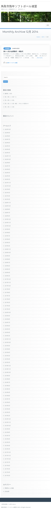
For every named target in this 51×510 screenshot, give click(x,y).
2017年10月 (8, 286)
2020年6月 (7, 216)
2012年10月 (8, 425)
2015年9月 (7, 345)
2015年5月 (7, 355)
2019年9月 (7, 229)
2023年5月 (7, 146)
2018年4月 (7, 272)
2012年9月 (7, 429)
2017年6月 (7, 299)
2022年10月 (8, 159)
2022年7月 (7, 166)
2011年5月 (7, 469)
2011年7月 (7, 462)
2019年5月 (7, 242)
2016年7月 (7, 322)
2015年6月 (7, 352)
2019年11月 (8, 222)
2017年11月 (8, 282)
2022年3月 (7, 179)
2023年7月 (7, 139)
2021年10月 (8, 186)
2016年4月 (7, 332)
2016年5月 (7, 329)
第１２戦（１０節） (10, 100)
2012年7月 (7, 435)
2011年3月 (7, 475)
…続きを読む (39, 57)
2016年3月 (7, 335)
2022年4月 (7, 176)
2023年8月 (7, 136)
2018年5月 (7, 269)
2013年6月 (7, 402)
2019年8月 (7, 232)
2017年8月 (7, 292)
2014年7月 (7, 382)
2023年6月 (7, 142)
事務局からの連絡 (9, 488)
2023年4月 (7, 149)
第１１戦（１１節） (10, 107)
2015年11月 (8, 339)
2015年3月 (7, 362)
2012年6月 (7, 439)
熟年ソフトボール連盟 (12, 62)
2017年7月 (7, 295)
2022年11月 (8, 156)
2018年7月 (7, 262)
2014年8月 (7, 379)
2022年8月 (7, 162)
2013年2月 (7, 415)
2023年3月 (7, 152)
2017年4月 (7, 305)
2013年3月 (7, 412)
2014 (43, 37)
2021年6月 (7, 189)
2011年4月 (7, 472)
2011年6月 (7, 465)
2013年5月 (7, 405)
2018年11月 (8, 249)
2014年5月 (7, 389)
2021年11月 (8, 182)
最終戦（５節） (9, 93)
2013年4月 (7, 409)
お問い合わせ (12, 504)
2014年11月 (8, 369)
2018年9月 (7, 256)
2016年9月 (7, 315)
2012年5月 (7, 442)
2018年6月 (7, 266)
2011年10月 (8, 459)
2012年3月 (7, 449)
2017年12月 (8, 279)
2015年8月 (7, 349)
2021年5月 (7, 192)
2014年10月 (8, 372)
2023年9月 (7, 132)
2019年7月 (7, 236)
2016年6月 (7, 325)
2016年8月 (7, 319)
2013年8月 (7, 395)
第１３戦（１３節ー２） (11, 97)
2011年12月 (8, 452)
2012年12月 (8, 419)
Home (38, 37)
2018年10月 (8, 252)
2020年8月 (7, 209)
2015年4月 (7, 359)
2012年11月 (8, 422)
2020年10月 (8, 206)
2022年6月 (7, 169)
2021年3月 (7, 199)
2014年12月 (8, 365)
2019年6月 (7, 239)
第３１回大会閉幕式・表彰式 (13, 51)
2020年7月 (7, 212)
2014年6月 (7, 385)
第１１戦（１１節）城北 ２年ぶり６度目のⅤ (17, 103)
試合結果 (7, 48)
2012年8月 (7, 432)
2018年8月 (7, 259)
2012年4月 (7, 445)
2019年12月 (8, 219)
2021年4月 (7, 196)
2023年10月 (8, 129)
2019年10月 (8, 226)
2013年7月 (7, 399)
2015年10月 (8, 342)
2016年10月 (8, 312)
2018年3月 (7, 276)
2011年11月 (8, 455)
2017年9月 (7, 289)
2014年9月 (7, 375)
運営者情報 (4, 504)
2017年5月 (7, 302)
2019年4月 (7, 246)
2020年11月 (8, 202)
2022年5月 (7, 172)
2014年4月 (7, 392)
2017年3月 (7, 309)
